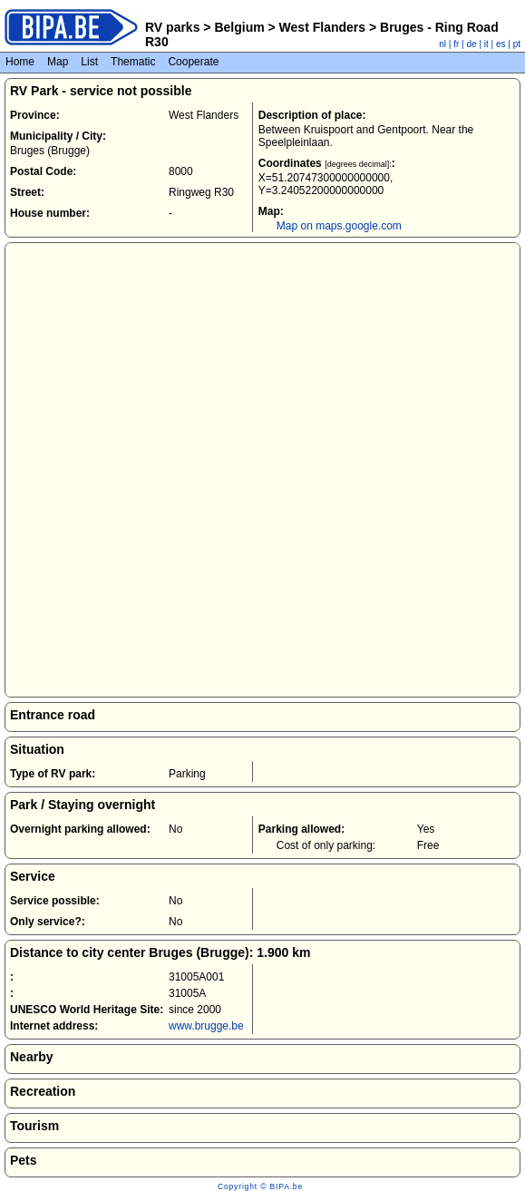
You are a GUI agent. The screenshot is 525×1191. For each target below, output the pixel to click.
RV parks (172, 27)
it (486, 44)
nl (442, 44)
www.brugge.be (206, 1026)
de (472, 44)
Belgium (239, 27)
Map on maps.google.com (339, 226)
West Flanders (322, 27)
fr (456, 44)
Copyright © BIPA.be (260, 1186)
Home (19, 61)
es (501, 44)
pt (516, 44)
